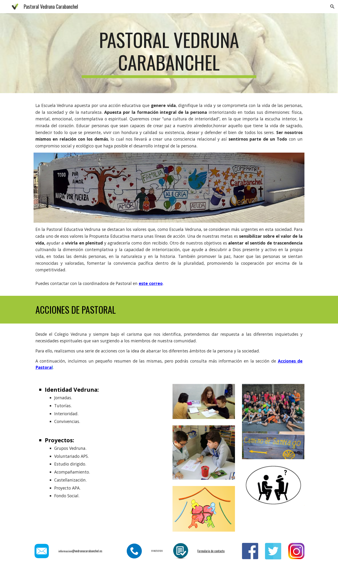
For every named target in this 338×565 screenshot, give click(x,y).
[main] (169, 53)
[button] (332, 6)
